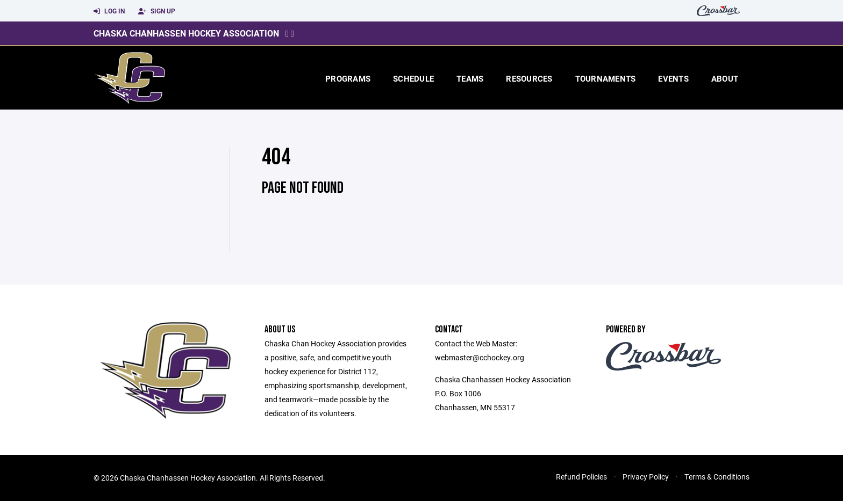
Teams (469, 78)
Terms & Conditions (716, 476)
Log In (109, 11)
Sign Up (156, 11)
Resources (529, 78)
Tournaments (605, 78)
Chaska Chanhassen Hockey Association (186, 33)
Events (673, 78)
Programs (347, 78)
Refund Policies (581, 476)
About (724, 78)
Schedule (413, 78)
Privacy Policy (646, 476)
